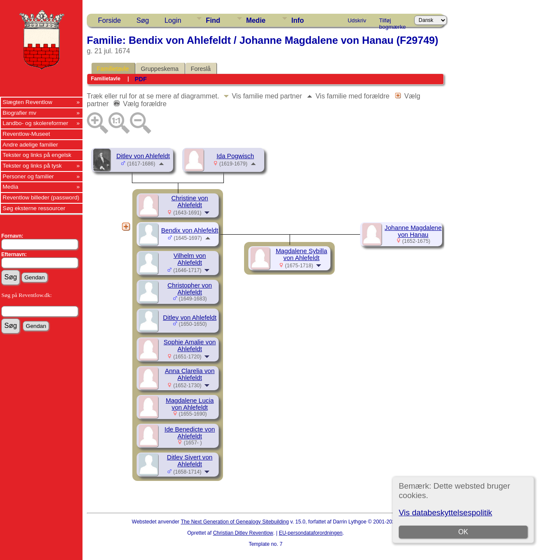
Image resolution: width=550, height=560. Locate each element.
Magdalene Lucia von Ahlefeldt (190, 404)
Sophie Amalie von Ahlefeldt (190, 345)
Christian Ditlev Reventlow (243, 533)
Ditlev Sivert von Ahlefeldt (190, 461)
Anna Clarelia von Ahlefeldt (190, 374)
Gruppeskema (160, 68)
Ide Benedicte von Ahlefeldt (190, 433)
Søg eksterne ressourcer (34, 208)
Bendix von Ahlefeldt (189, 230)
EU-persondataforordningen (310, 533)
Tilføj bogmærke (392, 22)
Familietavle (113, 68)
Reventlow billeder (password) (41, 197)
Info (297, 20)
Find (213, 20)
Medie (256, 20)
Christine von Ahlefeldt (189, 201)
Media (10, 187)
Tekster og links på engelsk (37, 155)
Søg (142, 20)
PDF (140, 79)
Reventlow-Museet (26, 134)
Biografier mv (20, 113)
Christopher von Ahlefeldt (190, 289)
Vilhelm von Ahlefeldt (190, 259)
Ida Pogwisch (235, 156)
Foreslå (201, 68)
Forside (109, 20)
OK (463, 532)
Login (173, 20)
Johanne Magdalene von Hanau (413, 231)
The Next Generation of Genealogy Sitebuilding (235, 522)
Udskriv (357, 20)
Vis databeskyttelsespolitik (445, 512)
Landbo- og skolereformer (35, 123)
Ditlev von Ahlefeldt (143, 156)
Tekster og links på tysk (32, 165)
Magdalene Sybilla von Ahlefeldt (301, 254)
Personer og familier (28, 176)
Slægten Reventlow (27, 102)
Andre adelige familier (30, 144)
